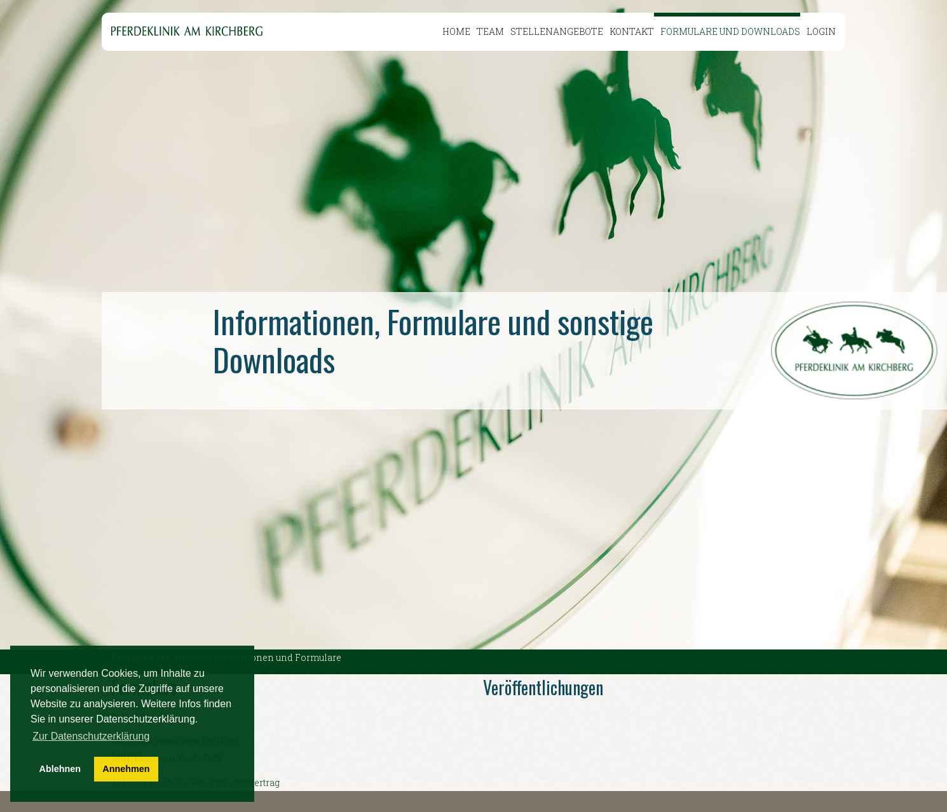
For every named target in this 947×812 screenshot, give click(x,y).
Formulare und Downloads (730, 31)
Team (490, 31)
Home (456, 31)
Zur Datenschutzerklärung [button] (90, 736)
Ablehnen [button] (60, 769)
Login (821, 31)
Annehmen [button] (125, 769)
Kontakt (632, 31)
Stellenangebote (556, 31)
